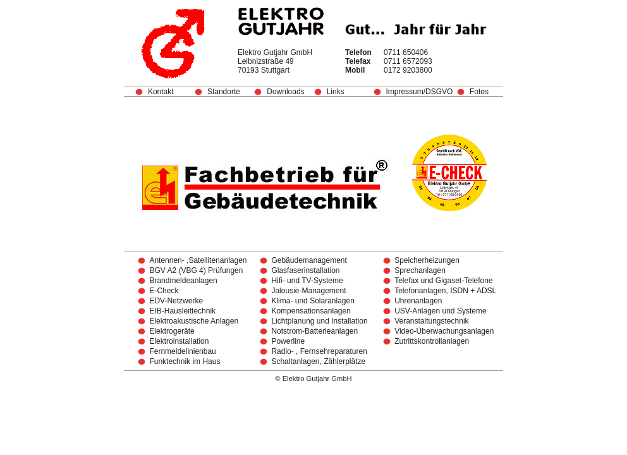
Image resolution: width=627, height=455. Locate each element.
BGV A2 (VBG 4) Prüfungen (196, 270)
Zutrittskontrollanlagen (431, 341)
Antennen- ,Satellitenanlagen (198, 260)
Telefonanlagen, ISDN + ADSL (445, 290)
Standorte (223, 91)
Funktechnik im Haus (184, 361)
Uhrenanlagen (418, 300)
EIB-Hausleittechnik (182, 310)
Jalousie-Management (308, 290)
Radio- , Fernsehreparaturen (319, 351)
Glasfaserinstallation (305, 270)
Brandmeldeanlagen (183, 280)
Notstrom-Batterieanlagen (314, 331)
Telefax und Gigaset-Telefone (443, 280)
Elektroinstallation (179, 341)
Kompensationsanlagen (310, 310)
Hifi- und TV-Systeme (307, 280)
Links (335, 91)
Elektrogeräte (171, 331)
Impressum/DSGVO (421, 91)
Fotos (479, 91)
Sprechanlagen (420, 270)
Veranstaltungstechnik (431, 321)
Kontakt (161, 91)
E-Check (163, 290)
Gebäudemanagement (308, 260)
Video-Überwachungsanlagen (444, 331)
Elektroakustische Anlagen (193, 321)
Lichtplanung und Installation (319, 321)
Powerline (288, 341)
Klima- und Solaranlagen (312, 300)
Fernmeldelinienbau (182, 351)
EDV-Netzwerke (176, 300)
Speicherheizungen (427, 260)
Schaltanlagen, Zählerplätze (318, 361)
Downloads (285, 91)
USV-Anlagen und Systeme (440, 310)
